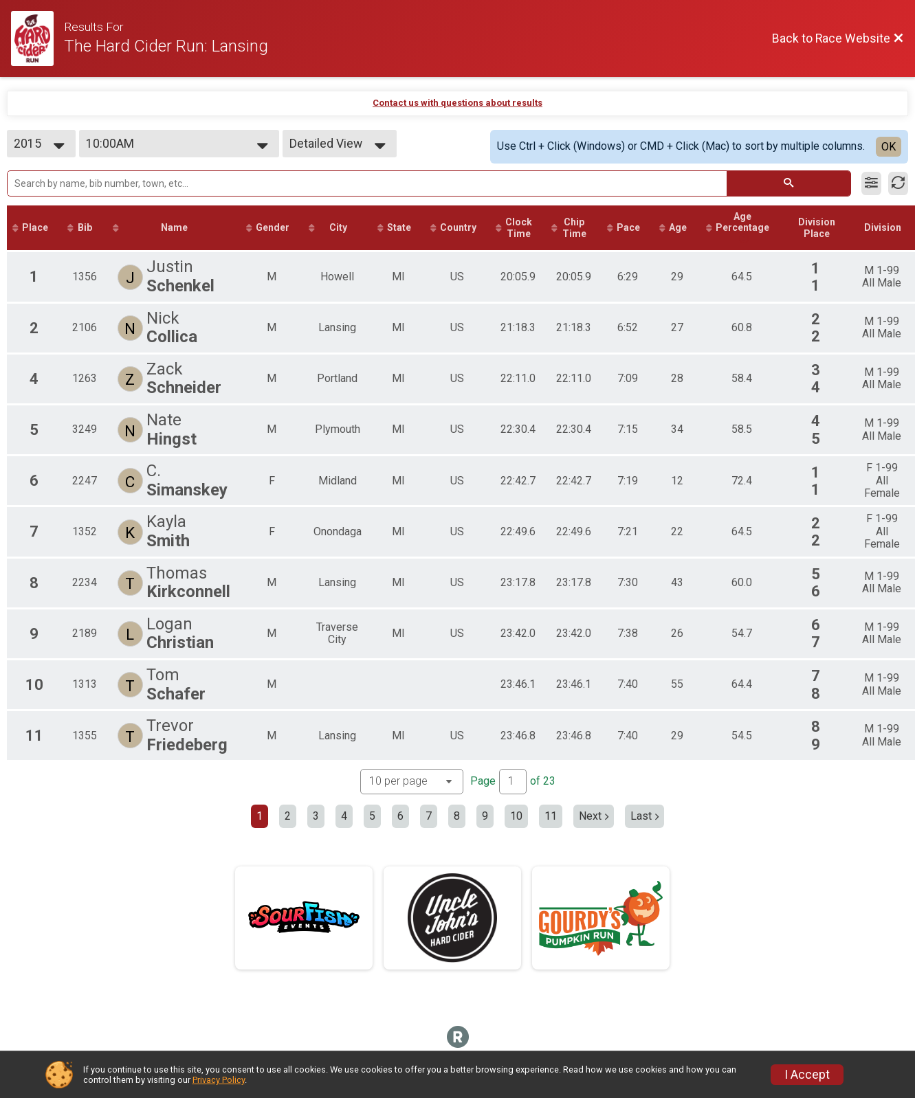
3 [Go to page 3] (316, 815)
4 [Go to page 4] (344, 815)
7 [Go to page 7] (429, 815)
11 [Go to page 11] (550, 815)
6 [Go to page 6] (400, 815)
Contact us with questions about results (457, 103)
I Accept (807, 1075)
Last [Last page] (644, 815)
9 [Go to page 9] (485, 815)
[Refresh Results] (898, 183)
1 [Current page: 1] (259, 815)
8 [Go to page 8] (457, 815)
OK (888, 146)
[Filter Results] (871, 183)
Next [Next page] (593, 815)
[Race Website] (37, 38)
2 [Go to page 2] (288, 815)
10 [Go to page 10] (516, 815)
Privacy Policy (218, 1080)
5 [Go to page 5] (372, 815)
